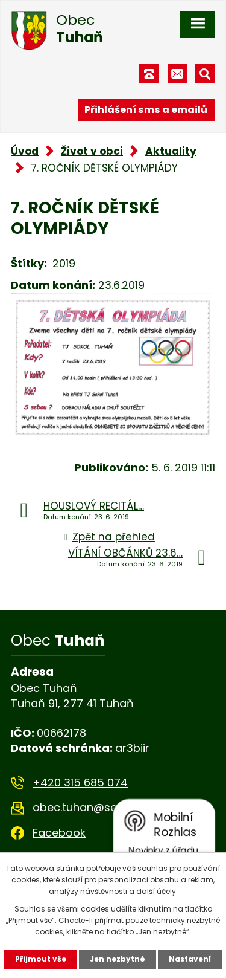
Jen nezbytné (117, 959)
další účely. (157, 891)
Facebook (59, 832)
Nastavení (190, 959)
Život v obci (92, 151)
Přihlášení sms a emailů (145, 110)
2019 (63, 263)
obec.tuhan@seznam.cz (97, 807)
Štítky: (29, 263)
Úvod (25, 151)
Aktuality (170, 151)
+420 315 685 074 (80, 782)
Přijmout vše (40, 959)
